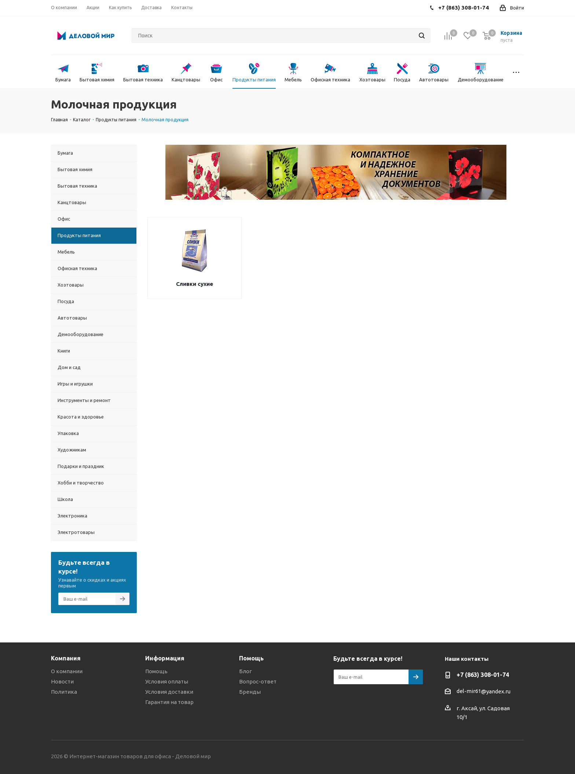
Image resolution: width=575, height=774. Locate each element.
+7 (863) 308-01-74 (483, 674)
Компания (66, 658)
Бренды (250, 692)
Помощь (156, 671)
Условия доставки (169, 692)
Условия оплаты (166, 681)
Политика (64, 692)
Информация (164, 658)
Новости (62, 681)
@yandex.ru (495, 691)
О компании (67, 671)
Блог (245, 671)
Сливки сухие (194, 284)
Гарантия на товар (169, 702)
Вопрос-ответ (257, 681)
